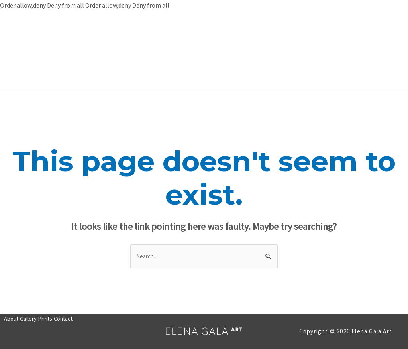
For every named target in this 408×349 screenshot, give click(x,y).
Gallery (182, 50)
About (145, 50)
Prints (219, 50)
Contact (259, 50)
